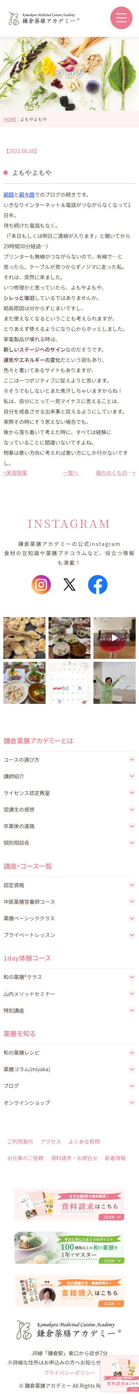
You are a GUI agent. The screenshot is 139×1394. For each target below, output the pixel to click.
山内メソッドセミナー (29, 993)
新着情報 (115, 1158)
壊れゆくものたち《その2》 (114, 472)
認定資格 (13, 885)
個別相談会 (16, 842)
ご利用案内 (20, 1141)
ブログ (11, 1085)
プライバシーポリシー (70, 1372)
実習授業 (16, 472)
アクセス (50, 1141)
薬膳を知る (19, 1033)
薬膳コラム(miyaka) (26, 1069)
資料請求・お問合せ (74, 1158)
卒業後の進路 (18, 826)
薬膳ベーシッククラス (29, 918)
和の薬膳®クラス (22, 976)
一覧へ (69, 472)
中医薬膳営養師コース (29, 901)
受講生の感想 (18, 809)
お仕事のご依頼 (25, 1158)
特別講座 (13, 1010)
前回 (8, 194)
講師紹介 (13, 776)
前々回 (26, 194)
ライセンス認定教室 (26, 792)
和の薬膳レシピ (21, 1052)
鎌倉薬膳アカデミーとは (38, 740)
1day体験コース (27, 957)
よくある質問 (84, 1141)
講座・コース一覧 (27, 866)
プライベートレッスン (29, 934)
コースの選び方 (21, 759)
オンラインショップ (26, 1102)
